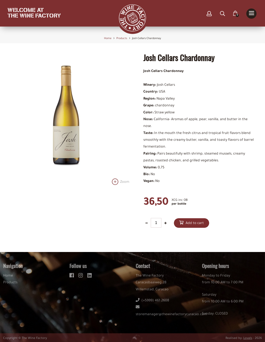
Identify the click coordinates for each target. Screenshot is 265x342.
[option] (66, 119)
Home (8, 278)
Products (10, 285)
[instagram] (81, 277)
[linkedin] (89, 277)
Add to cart (195, 223)
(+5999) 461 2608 (152, 303)
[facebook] (72, 277)
